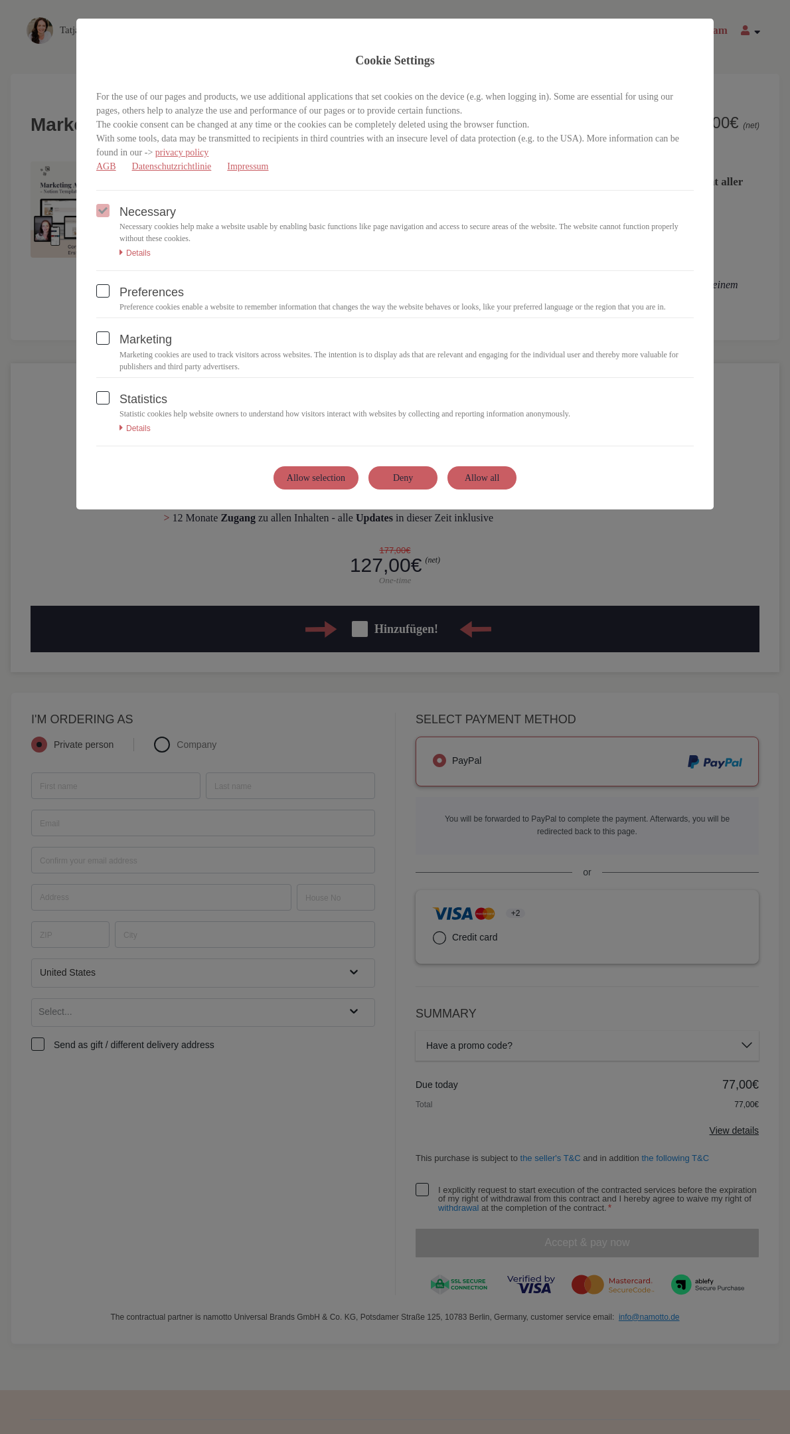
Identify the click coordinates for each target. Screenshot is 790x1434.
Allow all (482, 478)
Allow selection (316, 478)
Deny (403, 478)
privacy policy (181, 152)
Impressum (247, 166)
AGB (106, 166)
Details (135, 253)
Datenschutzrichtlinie (172, 166)
